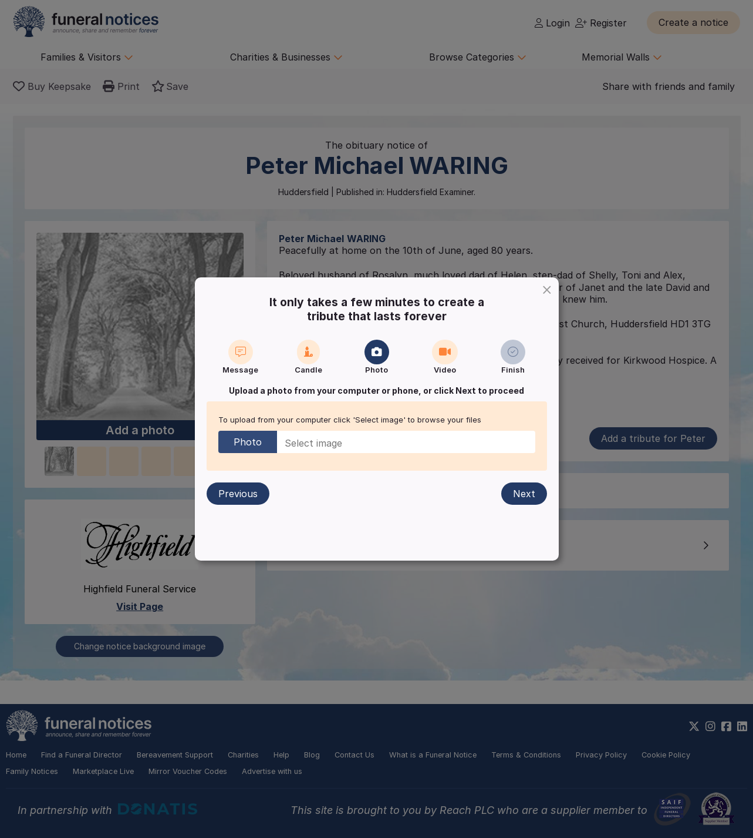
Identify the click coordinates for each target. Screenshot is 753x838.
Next (524, 494)
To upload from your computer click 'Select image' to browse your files (349, 419)
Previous (238, 494)
